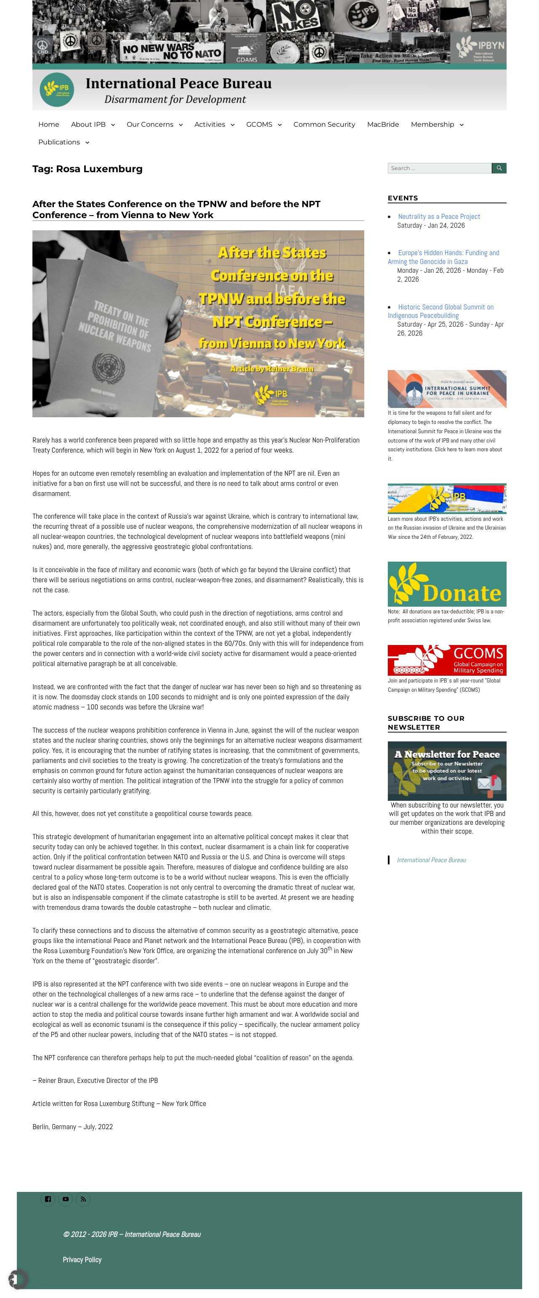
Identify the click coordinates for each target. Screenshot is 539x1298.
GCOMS (259, 124)
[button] (18, 1279)
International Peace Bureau (431, 860)
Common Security (324, 124)
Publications (59, 142)
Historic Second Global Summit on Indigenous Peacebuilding (441, 311)
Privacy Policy (82, 1259)
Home (48, 124)
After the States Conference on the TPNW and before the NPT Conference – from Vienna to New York (176, 209)
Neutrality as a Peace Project (439, 216)
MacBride (383, 124)
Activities (210, 124)
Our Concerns (150, 124)
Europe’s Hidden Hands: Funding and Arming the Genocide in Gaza (443, 257)
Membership (432, 124)
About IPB (88, 124)
